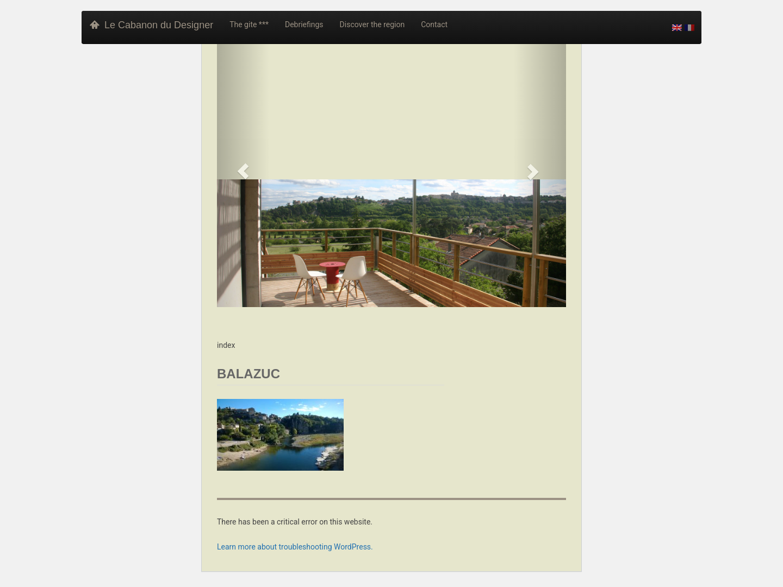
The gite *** (249, 24)
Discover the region (372, 24)
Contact (434, 24)
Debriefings (304, 24)
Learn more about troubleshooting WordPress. (295, 546)
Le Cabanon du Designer (151, 25)
